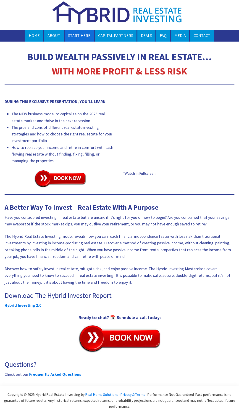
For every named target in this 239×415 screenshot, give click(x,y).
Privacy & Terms (132, 394)
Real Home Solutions (101, 394)
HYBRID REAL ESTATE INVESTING (119, 15)
